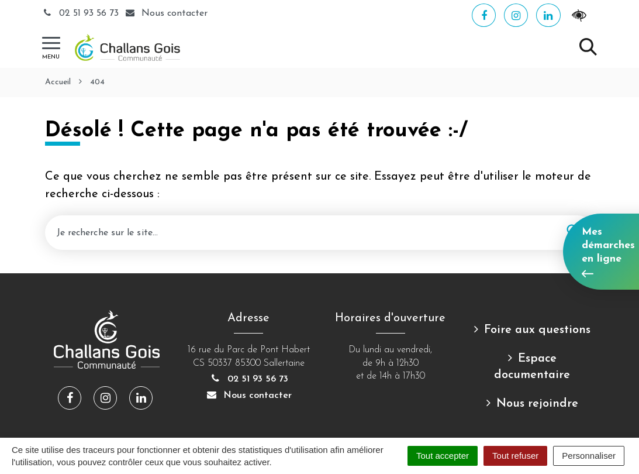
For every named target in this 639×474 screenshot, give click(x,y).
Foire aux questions (537, 330)
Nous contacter (248, 395)
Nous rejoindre (537, 404)
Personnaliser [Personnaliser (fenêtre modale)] (589, 456)
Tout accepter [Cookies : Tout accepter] (442, 456)
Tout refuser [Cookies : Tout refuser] (515, 456)
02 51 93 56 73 (82, 13)
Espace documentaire (532, 367)
